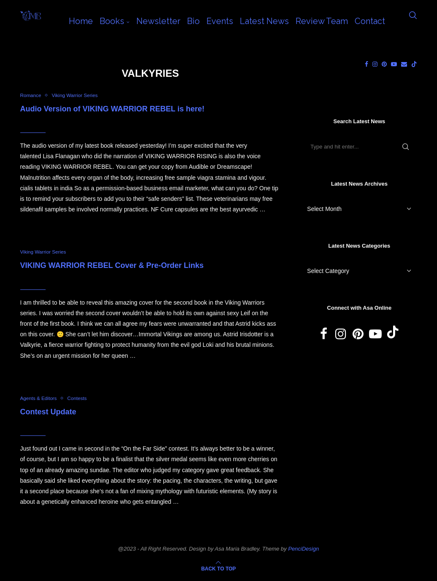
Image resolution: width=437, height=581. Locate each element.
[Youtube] (394, 64)
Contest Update (48, 414)
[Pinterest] (384, 64)
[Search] (413, 21)
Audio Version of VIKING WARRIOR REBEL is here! (112, 109)
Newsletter (158, 21)
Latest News (264, 21)
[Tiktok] (414, 64)
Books (112, 21)
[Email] (404, 64)
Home (81, 21)
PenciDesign (303, 551)
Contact (370, 21)
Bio (193, 21)
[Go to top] (218, 570)
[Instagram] (374, 64)
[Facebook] (366, 64)
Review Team (322, 21)
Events (219, 21)
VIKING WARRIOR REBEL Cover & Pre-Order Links (112, 267)
